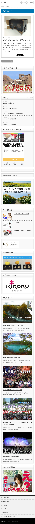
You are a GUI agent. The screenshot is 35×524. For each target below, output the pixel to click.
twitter (24, 2)
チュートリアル (13, 37)
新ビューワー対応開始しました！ (11, 108)
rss (21, 2)
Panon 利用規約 (5, 501)
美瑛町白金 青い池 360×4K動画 (11, 357)
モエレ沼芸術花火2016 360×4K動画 (12, 390)
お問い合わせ (4, 512)
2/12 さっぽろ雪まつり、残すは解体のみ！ (13, 113)
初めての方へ (17, 222)
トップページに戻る (7, 61)
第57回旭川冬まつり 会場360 (11, 456)
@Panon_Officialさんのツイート (10, 175)
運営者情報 (4, 505)
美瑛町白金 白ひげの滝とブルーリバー (13, 325)
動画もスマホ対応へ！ (8, 103)
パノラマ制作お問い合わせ (8, 516)
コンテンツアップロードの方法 (21, 214)
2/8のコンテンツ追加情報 (9, 119)
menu (31, 2)
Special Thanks (5, 509)
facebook (26, 2)
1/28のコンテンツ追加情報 (9, 124)
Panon (3, 2)
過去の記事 (30, 97)
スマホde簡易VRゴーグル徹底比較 (22, 230)
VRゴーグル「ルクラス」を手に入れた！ (16, 40)
